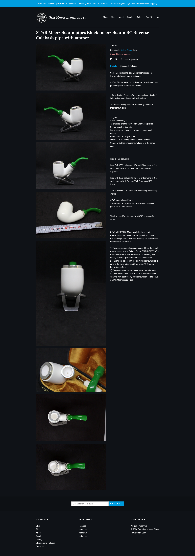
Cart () (149, 17)
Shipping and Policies (45, 543)
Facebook (82, 526)
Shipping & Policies (128, 66)
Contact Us (41, 546)
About (121, 17)
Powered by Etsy (138, 533)
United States (126, 50)
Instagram (82, 529)
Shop (105, 17)
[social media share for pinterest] (121, 59)
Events (130, 17)
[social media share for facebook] (111, 59)
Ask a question (131, 59)
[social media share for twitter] (116, 59)
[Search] (158, 17)
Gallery (140, 17)
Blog (113, 17)
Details (113, 66)
